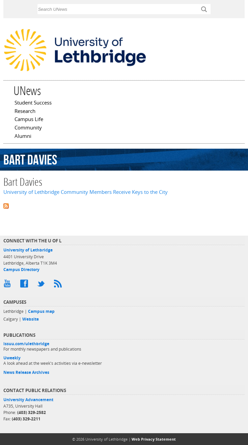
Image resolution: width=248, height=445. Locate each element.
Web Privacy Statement (154, 439)
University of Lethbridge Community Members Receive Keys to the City (85, 192)
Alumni (23, 137)
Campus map (41, 311)
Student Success (33, 103)
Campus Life (29, 120)
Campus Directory (21, 269)
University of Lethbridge (28, 250)
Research (25, 112)
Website (30, 319)
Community (28, 128)
